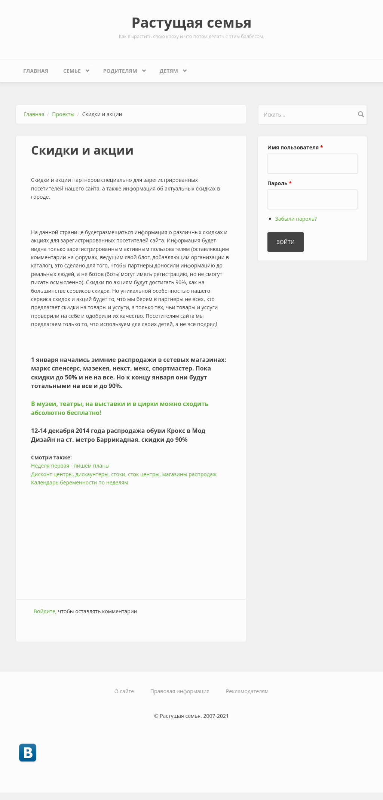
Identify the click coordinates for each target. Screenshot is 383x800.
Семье (74, 68)
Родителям (122, 68)
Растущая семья (191, 22)
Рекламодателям (247, 691)
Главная (35, 70)
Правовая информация (179, 691)
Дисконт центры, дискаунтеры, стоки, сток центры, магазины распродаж (124, 474)
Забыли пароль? (296, 218)
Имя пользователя (295, 147)
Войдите (44, 611)
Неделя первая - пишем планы (70, 465)
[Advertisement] (131, 539)
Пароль (279, 183)
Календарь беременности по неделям (79, 482)
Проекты (63, 114)
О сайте (124, 691)
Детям (170, 68)
